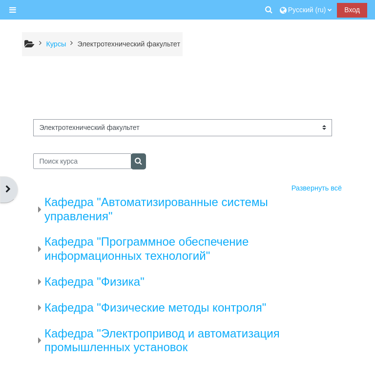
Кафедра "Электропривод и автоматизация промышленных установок (162, 340)
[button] (269, 9)
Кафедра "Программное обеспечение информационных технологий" (146, 248)
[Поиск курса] (82, 161)
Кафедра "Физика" (94, 281)
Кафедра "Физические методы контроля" (155, 307)
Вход (352, 10)
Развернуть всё (317, 188)
